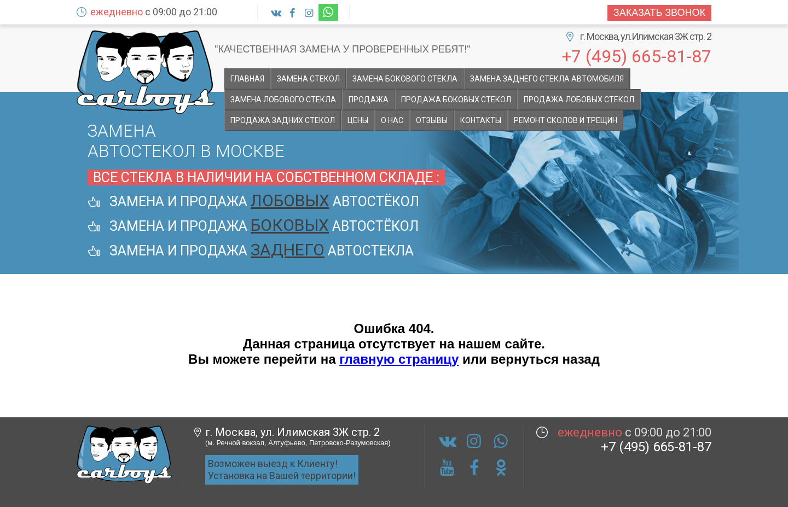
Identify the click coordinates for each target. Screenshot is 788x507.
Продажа (369, 99)
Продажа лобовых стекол (579, 99)
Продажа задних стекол (282, 120)
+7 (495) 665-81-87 (636, 55)
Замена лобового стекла (283, 99)
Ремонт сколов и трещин (565, 120)
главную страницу (399, 359)
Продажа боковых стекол (456, 99)
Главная (247, 78)
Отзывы (432, 120)
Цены (357, 120)
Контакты (480, 120)
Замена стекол (308, 78)
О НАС (392, 120)
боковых (290, 225)
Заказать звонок (659, 12)
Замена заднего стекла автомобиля (547, 78)
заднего (288, 249)
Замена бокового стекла (404, 78)
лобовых (290, 200)
